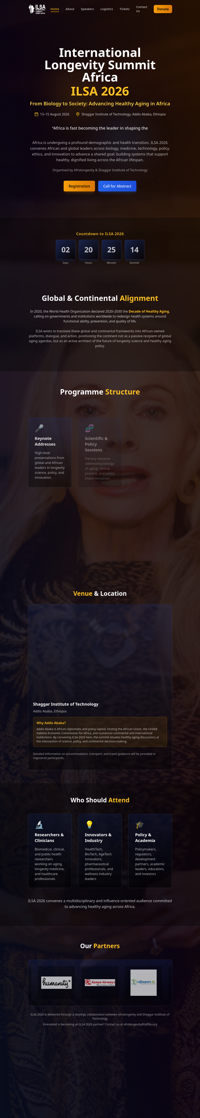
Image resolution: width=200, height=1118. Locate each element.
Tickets (125, 9)
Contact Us (141, 9)
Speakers (87, 9)
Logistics (107, 9)
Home (55, 9)
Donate (163, 9)
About (70, 9)
